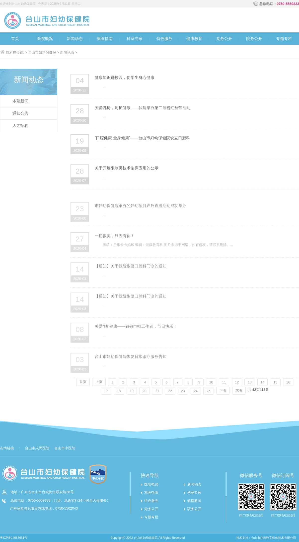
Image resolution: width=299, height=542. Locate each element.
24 (196, 391)
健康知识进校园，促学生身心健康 (124, 79)
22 (170, 391)
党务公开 (224, 39)
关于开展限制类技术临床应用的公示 (126, 169)
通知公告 (20, 113)
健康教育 (194, 39)
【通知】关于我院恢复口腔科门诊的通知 (130, 275)
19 (132, 391)
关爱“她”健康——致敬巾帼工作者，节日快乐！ (136, 335)
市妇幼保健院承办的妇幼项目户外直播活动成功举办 (140, 215)
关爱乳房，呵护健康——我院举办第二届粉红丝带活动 (142, 109)
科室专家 (135, 39)
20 (145, 391)
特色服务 (164, 39)
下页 (223, 390)
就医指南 (105, 39)
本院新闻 (20, 101)
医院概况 (45, 39)
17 (106, 391)
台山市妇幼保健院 (42, 52)
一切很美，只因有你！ (115, 245)
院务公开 (254, 39)
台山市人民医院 (37, 448)
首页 (15, 39)
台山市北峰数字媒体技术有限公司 (273, 538)
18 (119, 391)
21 (157, 391)
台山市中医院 (64, 448)
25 (209, 391)
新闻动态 (75, 39)
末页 (238, 390)
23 (183, 391)
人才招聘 (20, 125)
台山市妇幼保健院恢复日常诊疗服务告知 (130, 365)
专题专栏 (284, 39)
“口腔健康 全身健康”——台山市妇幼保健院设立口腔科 (142, 139)
